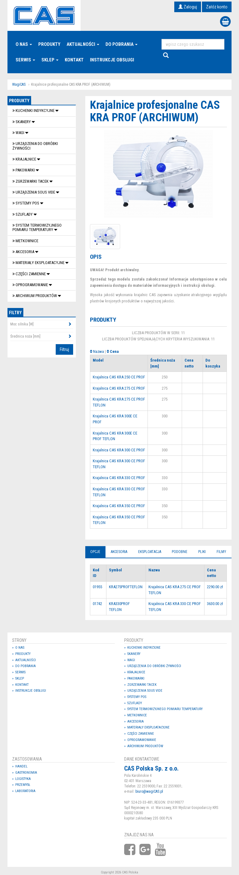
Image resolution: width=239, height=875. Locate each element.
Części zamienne (29, 274)
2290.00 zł (215, 586)
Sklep (50, 60)
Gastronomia (26, 773)
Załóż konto (216, 6)
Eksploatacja (149, 552)
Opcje (95, 552)
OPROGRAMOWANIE (30, 284)
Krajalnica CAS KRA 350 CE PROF (119, 505)
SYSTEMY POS (26, 203)
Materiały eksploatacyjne (38, 262)
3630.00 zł (215, 603)
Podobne (179, 552)
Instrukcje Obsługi (112, 60)
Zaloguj (187, 6)
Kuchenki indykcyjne (33, 110)
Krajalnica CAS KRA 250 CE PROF (119, 377)
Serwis (25, 60)
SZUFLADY (23, 214)
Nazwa (98, 351)
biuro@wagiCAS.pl (149, 791)
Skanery (22, 121)
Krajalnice (24, 159)
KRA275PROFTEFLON (126, 586)
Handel (21, 766)
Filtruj (64, 349)
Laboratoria (25, 791)
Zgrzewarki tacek (30, 181)
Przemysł (22, 785)
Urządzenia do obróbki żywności (35, 145)
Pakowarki (24, 170)
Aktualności (83, 44)
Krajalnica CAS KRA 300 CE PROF (119, 450)
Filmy (221, 552)
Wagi (18, 132)
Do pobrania (121, 44)
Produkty (49, 44)
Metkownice (25, 240)
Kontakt (74, 60)
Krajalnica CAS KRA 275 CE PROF (119, 388)
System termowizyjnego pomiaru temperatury (37, 227)
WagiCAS (19, 84)
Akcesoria (23, 251)
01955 (97, 586)
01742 (97, 603)
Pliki (202, 552)
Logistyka (23, 779)
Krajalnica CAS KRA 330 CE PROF (119, 477)
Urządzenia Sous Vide (34, 192)
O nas (24, 44)
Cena (114, 351)
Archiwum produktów (35, 295)
